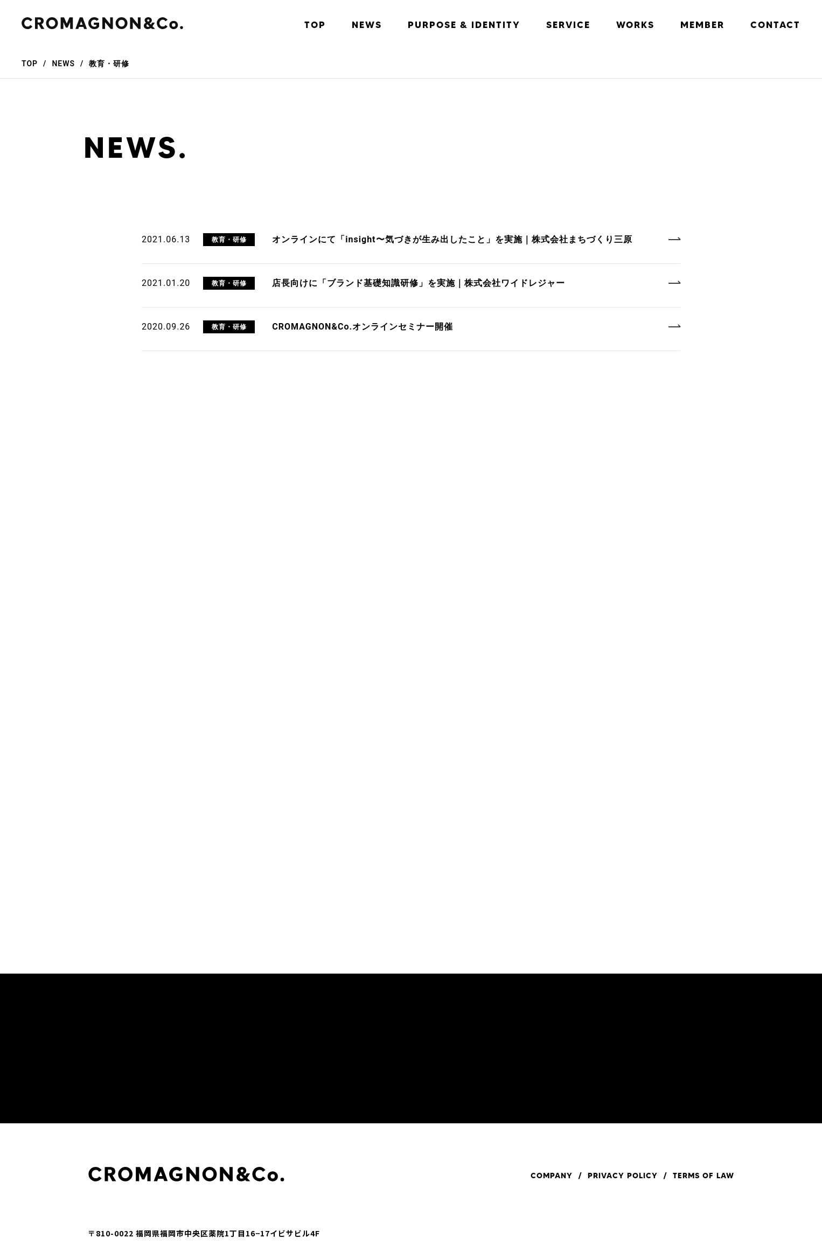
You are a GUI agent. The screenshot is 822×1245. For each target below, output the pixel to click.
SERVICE (568, 24)
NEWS (367, 24)
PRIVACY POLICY (623, 1175)
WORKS (635, 24)
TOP (315, 24)
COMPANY (552, 1175)
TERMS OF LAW (703, 1175)
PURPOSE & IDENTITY (464, 24)
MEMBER (702, 24)
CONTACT (775, 24)
